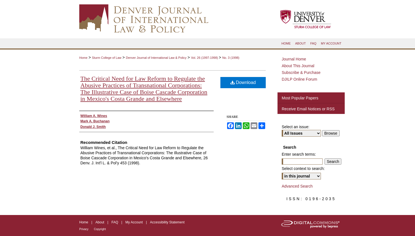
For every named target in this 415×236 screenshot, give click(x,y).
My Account (134, 222)
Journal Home (294, 59)
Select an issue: (295, 127)
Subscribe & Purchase (301, 72)
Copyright (100, 229)
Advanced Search (297, 186)
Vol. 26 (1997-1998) (205, 57)
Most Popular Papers (300, 98)
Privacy (83, 229)
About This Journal (298, 66)
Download (243, 82)
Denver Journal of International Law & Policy (156, 57)
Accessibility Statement (167, 222)
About (99, 222)
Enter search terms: (299, 154)
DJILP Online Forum (299, 79)
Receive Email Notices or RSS (308, 109)
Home (83, 57)
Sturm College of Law (106, 57)
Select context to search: (303, 168)
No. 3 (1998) (230, 57)
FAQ (114, 222)
